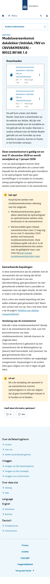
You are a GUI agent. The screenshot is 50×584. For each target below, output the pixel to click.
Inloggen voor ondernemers (17, 476)
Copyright (25, 558)
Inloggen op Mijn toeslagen (17, 471)
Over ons (8, 449)
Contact (8, 444)
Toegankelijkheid (25, 564)
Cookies (25, 551)
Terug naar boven (23, 570)
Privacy (25, 545)
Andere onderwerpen (14, 26)
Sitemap (8, 488)
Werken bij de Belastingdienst (18, 454)
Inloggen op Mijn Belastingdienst (19, 466)
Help (7, 493)
